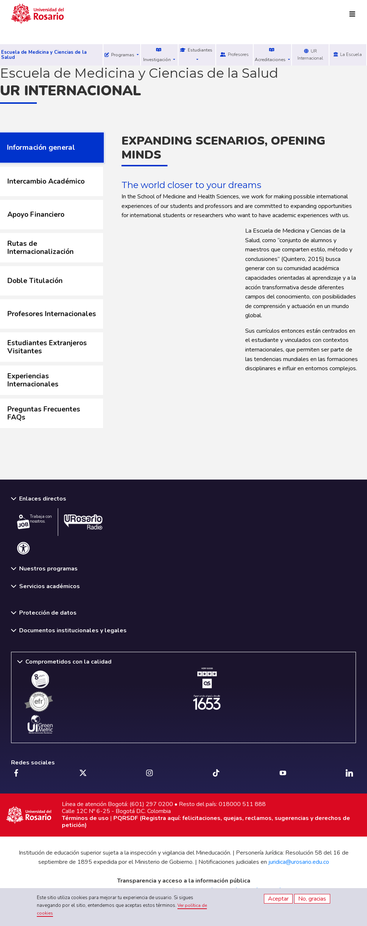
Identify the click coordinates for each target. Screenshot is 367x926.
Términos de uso (85, 818)
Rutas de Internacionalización (40, 248)
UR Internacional (310, 54)
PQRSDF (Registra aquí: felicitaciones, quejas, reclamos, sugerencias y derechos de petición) (206, 821)
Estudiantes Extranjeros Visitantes (47, 347)
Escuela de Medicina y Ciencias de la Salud (44, 55)
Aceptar (278, 899)
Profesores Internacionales (51, 314)
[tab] (51, 181)
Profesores (234, 54)
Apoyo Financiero (35, 214)
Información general (41, 147)
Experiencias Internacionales (33, 380)
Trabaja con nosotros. (34, 521)
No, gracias (312, 899)
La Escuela (348, 54)
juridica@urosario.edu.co (298, 862)
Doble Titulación (35, 281)
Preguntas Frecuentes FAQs (43, 413)
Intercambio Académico (46, 181)
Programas (120, 55)
